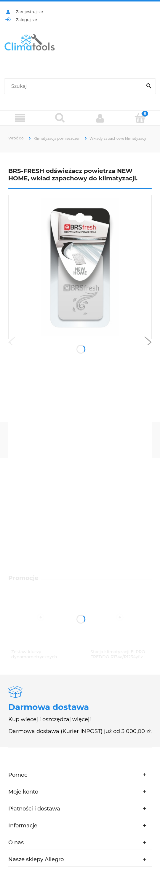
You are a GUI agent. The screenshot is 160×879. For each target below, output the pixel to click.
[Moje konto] (100, 118)
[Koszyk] (140, 118)
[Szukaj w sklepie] (74, 86)
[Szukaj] (149, 86)
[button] (11, 343)
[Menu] (20, 118)
